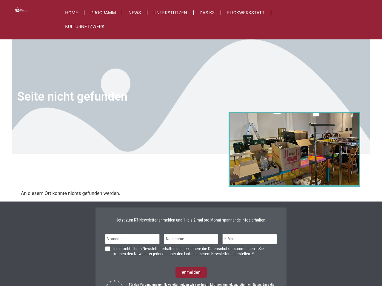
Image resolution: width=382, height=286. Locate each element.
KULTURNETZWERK (84, 26)
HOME (71, 13)
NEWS (134, 13)
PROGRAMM (103, 13)
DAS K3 (207, 13)
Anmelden (191, 272)
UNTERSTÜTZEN (170, 13)
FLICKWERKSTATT (245, 13)
